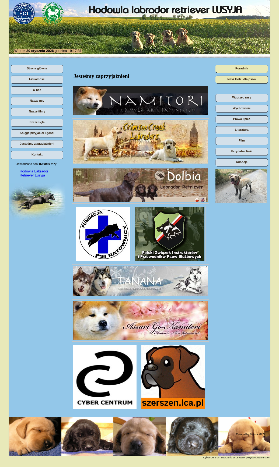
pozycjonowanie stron (258, 457)
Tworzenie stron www (233, 457)
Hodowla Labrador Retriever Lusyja (34, 173)
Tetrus (254, 434)
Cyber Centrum (211, 457)
